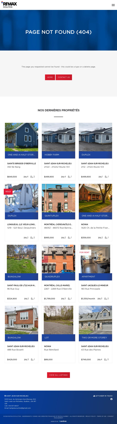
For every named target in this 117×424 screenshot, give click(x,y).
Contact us (64, 77)
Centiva (62, 421)
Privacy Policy (91, 416)
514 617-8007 (13, 406)
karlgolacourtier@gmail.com (20, 408)
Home (50, 77)
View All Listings (58, 375)
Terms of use (101, 416)
